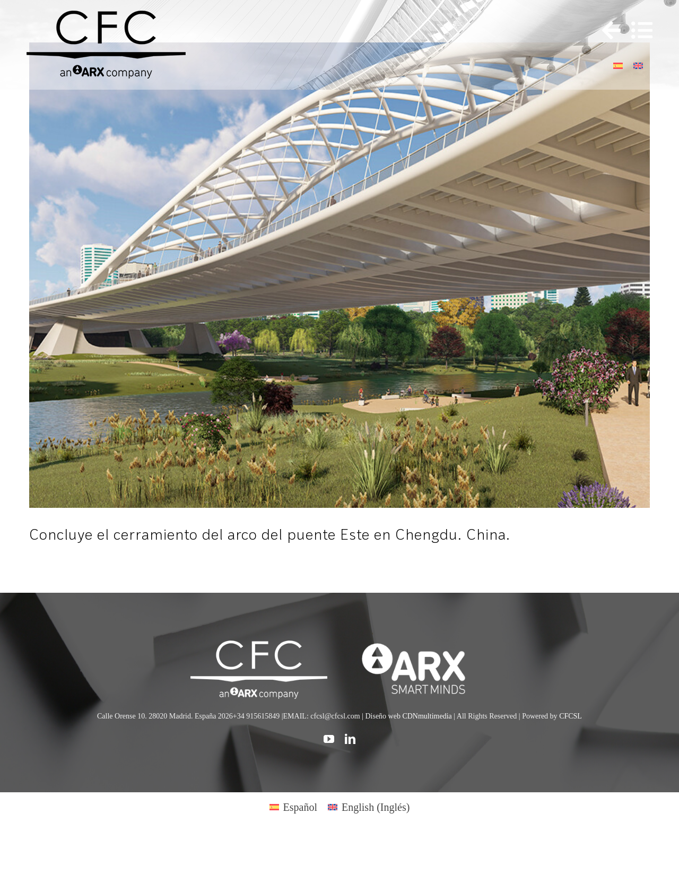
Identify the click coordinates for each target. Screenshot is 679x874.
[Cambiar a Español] (618, 64)
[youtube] (329, 739)
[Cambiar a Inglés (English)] (369, 807)
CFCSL (570, 716)
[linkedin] (350, 739)
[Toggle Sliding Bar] (606, 30)
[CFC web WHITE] (258, 646)
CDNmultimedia (426, 716)
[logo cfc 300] (106, 16)
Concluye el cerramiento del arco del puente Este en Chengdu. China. (269, 534)
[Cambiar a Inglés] (638, 64)
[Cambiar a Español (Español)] (293, 807)
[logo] (420, 646)
